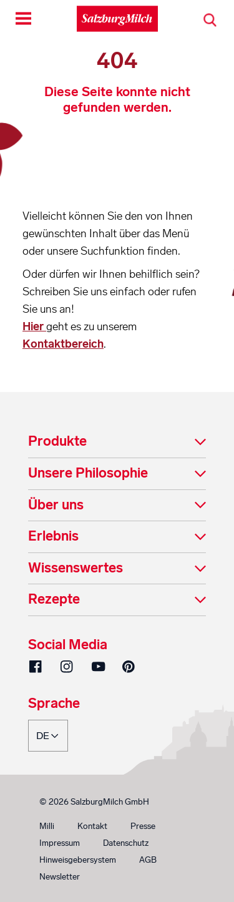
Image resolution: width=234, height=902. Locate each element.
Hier (34, 326)
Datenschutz (126, 843)
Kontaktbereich (63, 344)
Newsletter (59, 876)
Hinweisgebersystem (77, 860)
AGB (148, 860)
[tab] (117, 442)
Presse (142, 826)
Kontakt (92, 826)
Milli (46, 826)
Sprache (54, 704)
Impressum (59, 843)
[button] (117, 442)
